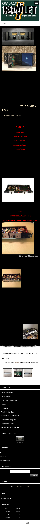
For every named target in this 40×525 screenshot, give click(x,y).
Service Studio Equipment (10, 427)
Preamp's (4, 408)
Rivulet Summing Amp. (9, 420)
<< (11, 486)
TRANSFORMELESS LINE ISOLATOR (20, 353)
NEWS (3, 404)
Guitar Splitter (6, 396)
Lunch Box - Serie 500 (9, 400)
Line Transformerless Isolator (29, 362)
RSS (27, 523)
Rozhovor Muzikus (7, 423)
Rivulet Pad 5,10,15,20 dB (10, 416)
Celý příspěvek (9, 362)
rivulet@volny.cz (5, 460)
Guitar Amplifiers (7, 393)
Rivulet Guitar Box (7, 412)
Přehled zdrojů (6, 498)
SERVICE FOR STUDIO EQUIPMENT (13, 8)
